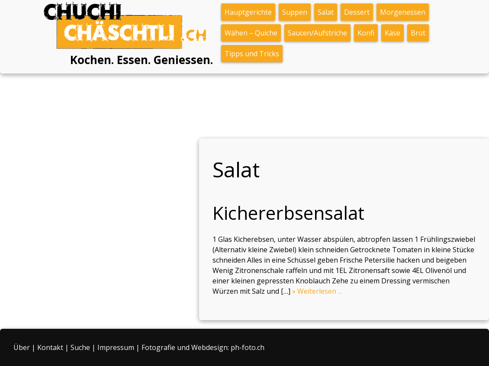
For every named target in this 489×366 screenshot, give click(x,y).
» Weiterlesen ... (317, 291)
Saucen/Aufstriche (317, 33)
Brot (418, 33)
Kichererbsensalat (288, 212)
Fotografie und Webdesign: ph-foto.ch (203, 347)
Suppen (294, 12)
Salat (326, 12)
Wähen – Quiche (251, 33)
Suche (80, 347)
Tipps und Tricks (252, 53)
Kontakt (50, 347)
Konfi (365, 33)
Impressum (115, 347)
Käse (392, 33)
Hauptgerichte (248, 12)
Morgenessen (402, 12)
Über (21, 347)
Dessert (357, 12)
